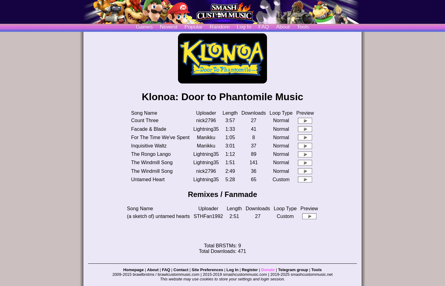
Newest (168, 27)
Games (144, 27)
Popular (193, 27)
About (283, 27)
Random (220, 27)
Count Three (145, 120)
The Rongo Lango (151, 154)
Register (250, 269)
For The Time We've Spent (160, 137)
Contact (180, 269)
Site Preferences (207, 269)
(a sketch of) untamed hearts (158, 216)
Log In (233, 269)
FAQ (263, 27)
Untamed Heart (148, 179)
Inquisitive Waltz (149, 145)
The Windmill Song (151, 162)
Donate (268, 269)
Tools (303, 27)
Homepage (133, 269)
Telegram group (293, 269)
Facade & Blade (148, 129)
